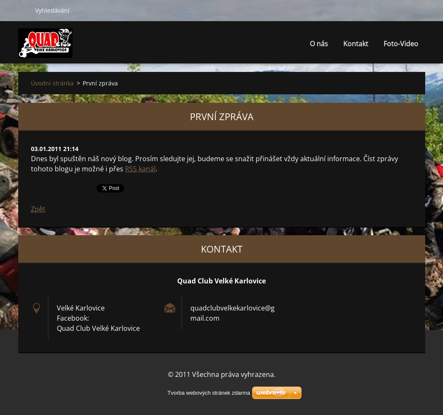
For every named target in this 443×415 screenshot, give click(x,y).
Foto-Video (401, 46)
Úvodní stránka (52, 83)
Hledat (23, 10)
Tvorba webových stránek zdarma (208, 393)
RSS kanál (140, 168)
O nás (319, 43)
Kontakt (356, 46)
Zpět (38, 209)
